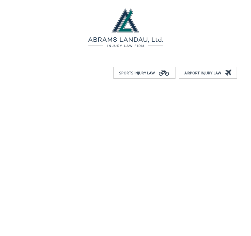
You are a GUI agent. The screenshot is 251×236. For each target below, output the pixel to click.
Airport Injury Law (207, 73)
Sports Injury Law (144, 73)
